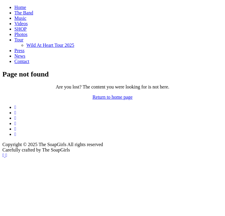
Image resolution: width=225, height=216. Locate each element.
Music (20, 18)
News (19, 55)
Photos (21, 34)
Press (19, 50)
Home (20, 7)
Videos (21, 23)
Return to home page (113, 97)
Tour (18, 39)
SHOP (20, 29)
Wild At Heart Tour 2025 (50, 45)
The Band (23, 12)
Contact (21, 61)
